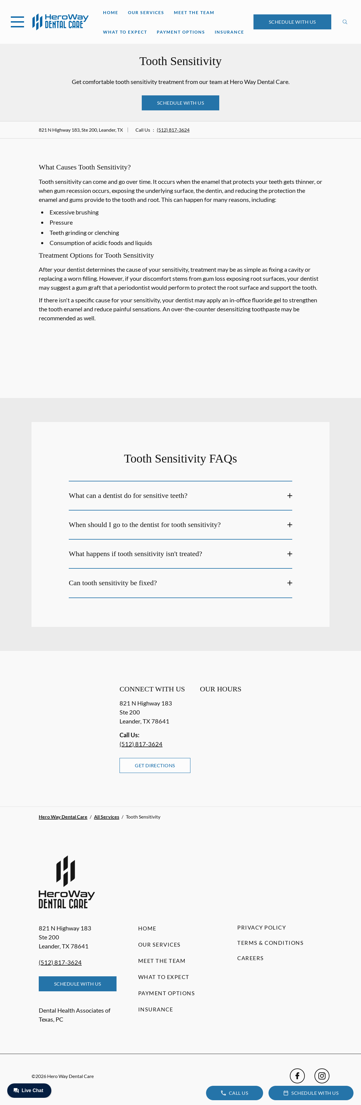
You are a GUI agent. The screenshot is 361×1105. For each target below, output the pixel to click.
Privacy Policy (261, 927)
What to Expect (125, 31)
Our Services (146, 12)
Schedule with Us (292, 22)
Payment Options (181, 31)
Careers (250, 958)
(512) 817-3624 (173, 130)
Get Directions (155, 765)
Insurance (229, 31)
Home (110, 12)
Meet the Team (194, 12)
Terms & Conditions (270, 942)
